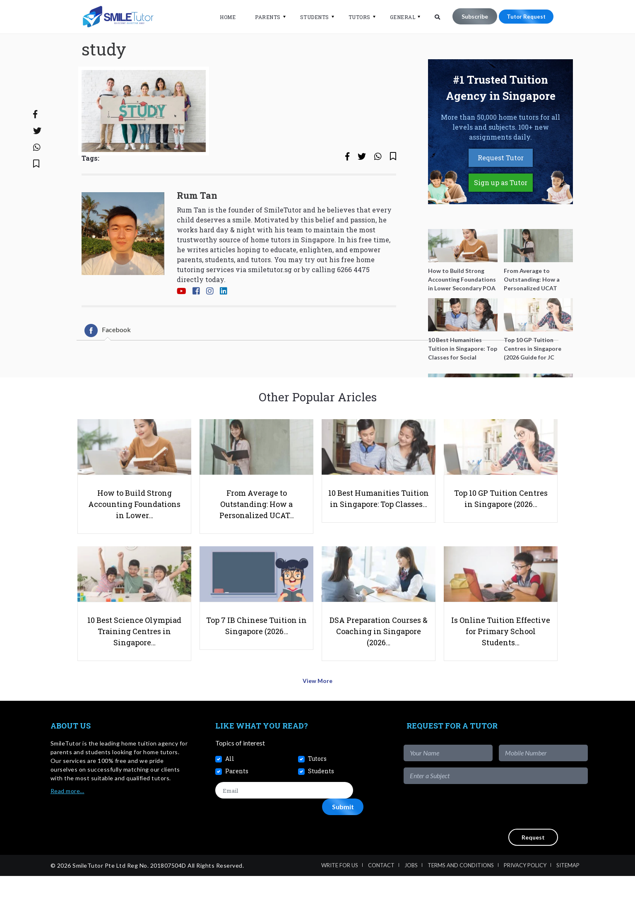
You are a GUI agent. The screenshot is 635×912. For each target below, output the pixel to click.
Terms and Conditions (461, 901)
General (398, 17)
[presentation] (525, 842)
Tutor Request (524, 16)
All (229, 795)
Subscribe (470, 16)
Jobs (411, 901)
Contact (381, 901)
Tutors (355, 17)
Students (310, 17)
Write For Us (339, 901)
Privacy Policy (525, 901)
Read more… (67, 826)
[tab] (107, 357)
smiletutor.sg (270, 296)
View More (317, 719)
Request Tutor (501, 185)
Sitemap (568, 901)
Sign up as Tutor (500, 209)
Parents (264, 17)
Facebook (107, 357)
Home (223, 17)
